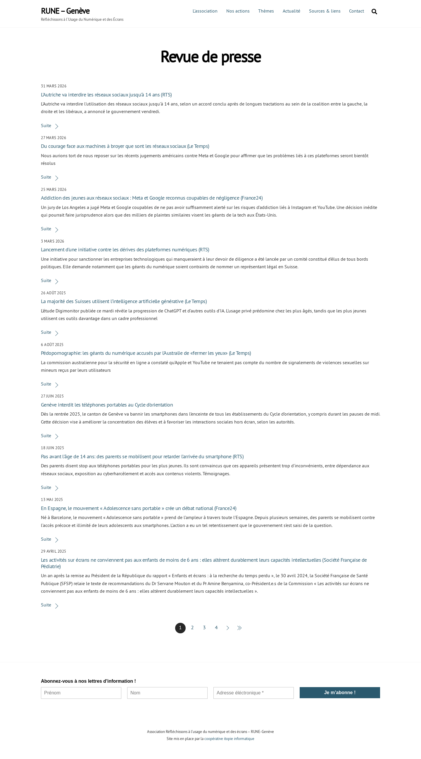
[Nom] (167, 693)
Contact (356, 11)
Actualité (291, 11)
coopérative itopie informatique (229, 738)
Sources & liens (325, 11)
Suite (46, 125)
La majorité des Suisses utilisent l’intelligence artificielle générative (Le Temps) (124, 301)
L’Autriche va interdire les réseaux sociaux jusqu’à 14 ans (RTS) (106, 94)
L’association (205, 11)
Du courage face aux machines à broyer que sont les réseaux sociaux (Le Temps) (125, 146)
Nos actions (238, 11)
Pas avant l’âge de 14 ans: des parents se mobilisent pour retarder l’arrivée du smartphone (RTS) (142, 456)
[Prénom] (81, 693)
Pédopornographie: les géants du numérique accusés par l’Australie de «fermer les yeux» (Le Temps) (146, 353)
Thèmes (266, 11)
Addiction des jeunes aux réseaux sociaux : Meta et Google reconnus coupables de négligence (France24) (152, 197)
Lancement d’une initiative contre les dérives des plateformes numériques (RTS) (125, 249)
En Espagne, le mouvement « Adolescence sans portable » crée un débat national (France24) (138, 508)
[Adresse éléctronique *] (253, 693)
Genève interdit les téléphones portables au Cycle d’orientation (107, 404)
